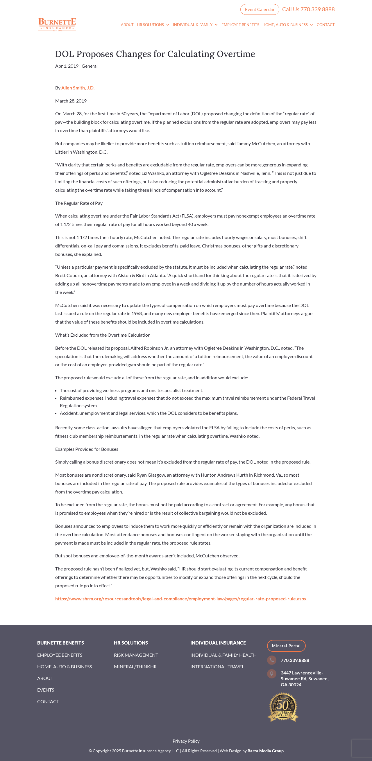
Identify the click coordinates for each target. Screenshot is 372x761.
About (127, 25)
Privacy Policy (186, 741)
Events (45, 689)
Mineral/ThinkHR (135, 666)
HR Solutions (150, 25)
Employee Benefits (240, 25)
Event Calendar (260, 9)
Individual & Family (192, 25)
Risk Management (136, 655)
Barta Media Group (266, 750)
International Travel (217, 666)
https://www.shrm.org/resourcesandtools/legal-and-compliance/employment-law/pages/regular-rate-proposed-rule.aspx (181, 598)
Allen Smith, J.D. (78, 87)
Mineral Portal (286, 645)
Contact (326, 25)
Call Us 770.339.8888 (308, 9)
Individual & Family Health (223, 655)
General (90, 66)
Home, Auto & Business (285, 25)
